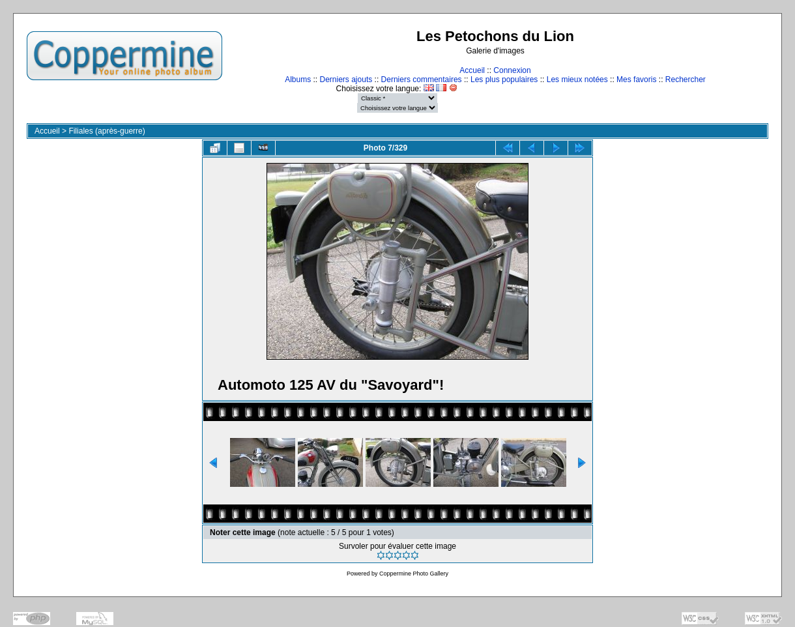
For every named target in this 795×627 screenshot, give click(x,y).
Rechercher (685, 79)
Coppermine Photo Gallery (413, 573)
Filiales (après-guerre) (106, 131)
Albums (298, 79)
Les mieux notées (577, 79)
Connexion (511, 70)
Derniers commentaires (421, 79)
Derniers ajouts (346, 79)
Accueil (472, 70)
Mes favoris (636, 79)
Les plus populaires (504, 79)
